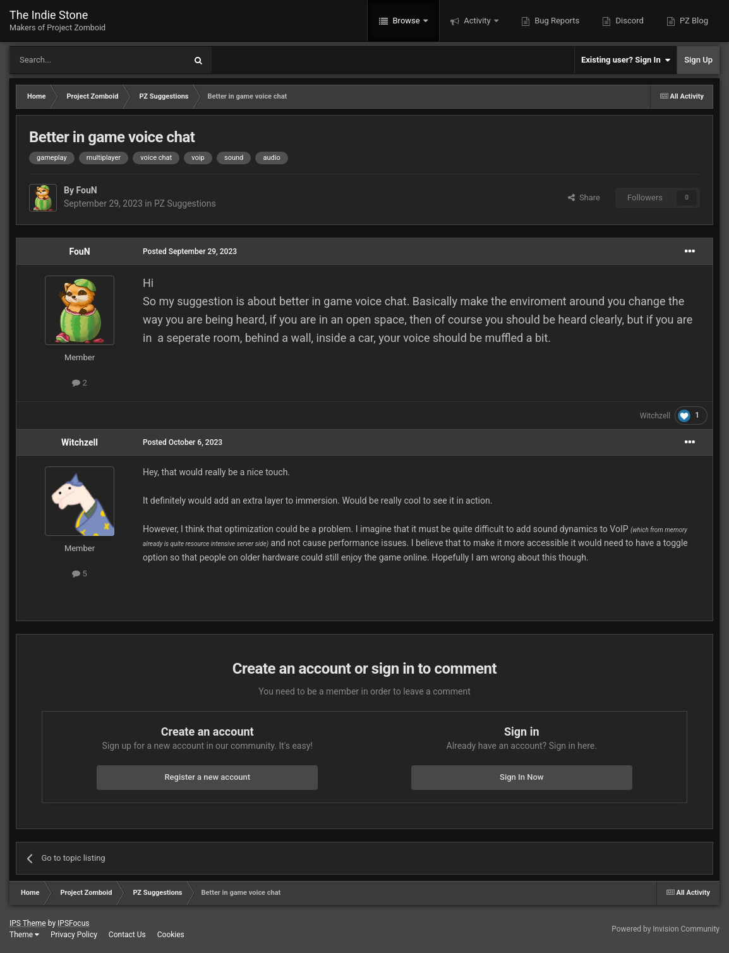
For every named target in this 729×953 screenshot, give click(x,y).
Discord (628, 20)
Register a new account (207, 777)
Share (584, 197)
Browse (406, 20)
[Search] (67, 60)
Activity (477, 20)
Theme (24, 934)
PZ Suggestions (185, 203)
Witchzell (655, 415)
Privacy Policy (74, 934)
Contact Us (127, 934)
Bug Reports (556, 20)
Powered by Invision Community (666, 929)
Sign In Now (521, 777)
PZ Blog (693, 20)
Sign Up (698, 59)
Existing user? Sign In (625, 60)
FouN (86, 190)
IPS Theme (27, 923)
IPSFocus (73, 923)
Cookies (170, 934)
